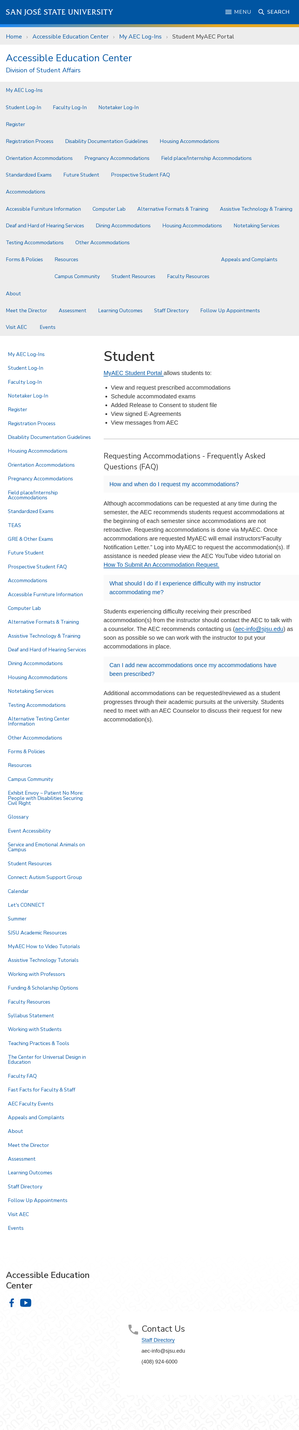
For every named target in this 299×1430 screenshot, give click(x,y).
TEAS (14, 525)
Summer (17, 918)
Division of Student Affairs (43, 70)
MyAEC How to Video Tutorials (44, 946)
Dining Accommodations (123, 225)
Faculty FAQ (22, 1076)
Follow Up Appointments (230, 310)
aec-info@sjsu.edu (259, 629)
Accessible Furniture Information (43, 208)
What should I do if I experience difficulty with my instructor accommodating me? (185, 587)
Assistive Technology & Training (256, 208)
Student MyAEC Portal (203, 37)
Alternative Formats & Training (172, 208)
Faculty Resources (188, 276)
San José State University (60, 12)
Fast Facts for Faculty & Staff (41, 1089)
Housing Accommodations (189, 141)
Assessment (72, 310)
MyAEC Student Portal (134, 373)
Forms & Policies (24, 259)
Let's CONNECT (26, 904)
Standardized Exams (29, 174)
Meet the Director (26, 310)
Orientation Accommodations (39, 158)
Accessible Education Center (70, 37)
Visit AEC (17, 327)
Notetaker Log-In (118, 107)
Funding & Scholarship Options (43, 987)
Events (48, 327)
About (13, 293)
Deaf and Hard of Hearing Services (45, 225)
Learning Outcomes (120, 310)
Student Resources (133, 276)
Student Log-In (23, 107)
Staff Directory (171, 310)
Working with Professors (36, 974)
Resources (66, 259)
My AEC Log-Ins (140, 37)
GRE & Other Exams (30, 539)
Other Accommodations (103, 242)
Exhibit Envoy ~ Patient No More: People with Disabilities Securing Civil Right (45, 798)
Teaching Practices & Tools (38, 1043)
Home (14, 37)
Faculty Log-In (70, 107)
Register (15, 124)
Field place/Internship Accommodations (206, 158)
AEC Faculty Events (30, 1103)
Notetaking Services (257, 225)
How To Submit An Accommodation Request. (162, 564)
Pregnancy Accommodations (117, 158)
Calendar (18, 891)
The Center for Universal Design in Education (47, 1059)
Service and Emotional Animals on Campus (46, 847)
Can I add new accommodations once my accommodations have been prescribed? (193, 669)
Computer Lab (109, 208)
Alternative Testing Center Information (38, 721)
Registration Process (29, 141)
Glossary (18, 816)
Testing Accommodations (35, 242)
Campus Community (77, 276)
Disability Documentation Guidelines (106, 141)
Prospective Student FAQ (140, 174)
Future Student (81, 174)
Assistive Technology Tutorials (43, 960)
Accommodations (25, 191)
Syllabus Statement (31, 1015)
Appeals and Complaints (249, 259)
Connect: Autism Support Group (45, 877)
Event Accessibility (29, 830)
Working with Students (35, 1029)
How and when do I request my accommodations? (174, 484)
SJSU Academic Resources (37, 932)
